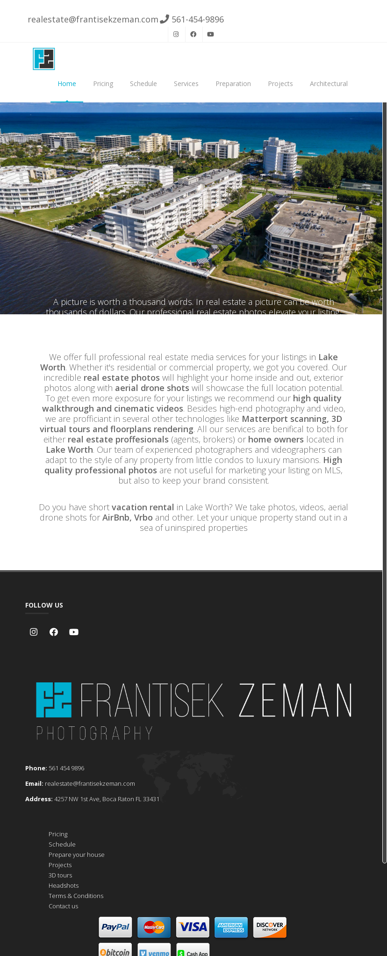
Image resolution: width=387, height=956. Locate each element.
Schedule (143, 83)
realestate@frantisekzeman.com (91, 19)
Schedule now (193, 250)
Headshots (64, 885)
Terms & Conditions (76, 895)
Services (186, 83)
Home (66, 83)
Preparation (233, 83)
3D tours (60, 875)
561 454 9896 (66, 768)
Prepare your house (77, 854)
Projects (280, 83)
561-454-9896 (192, 19)
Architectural (329, 83)
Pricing (103, 83)
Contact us (63, 906)
